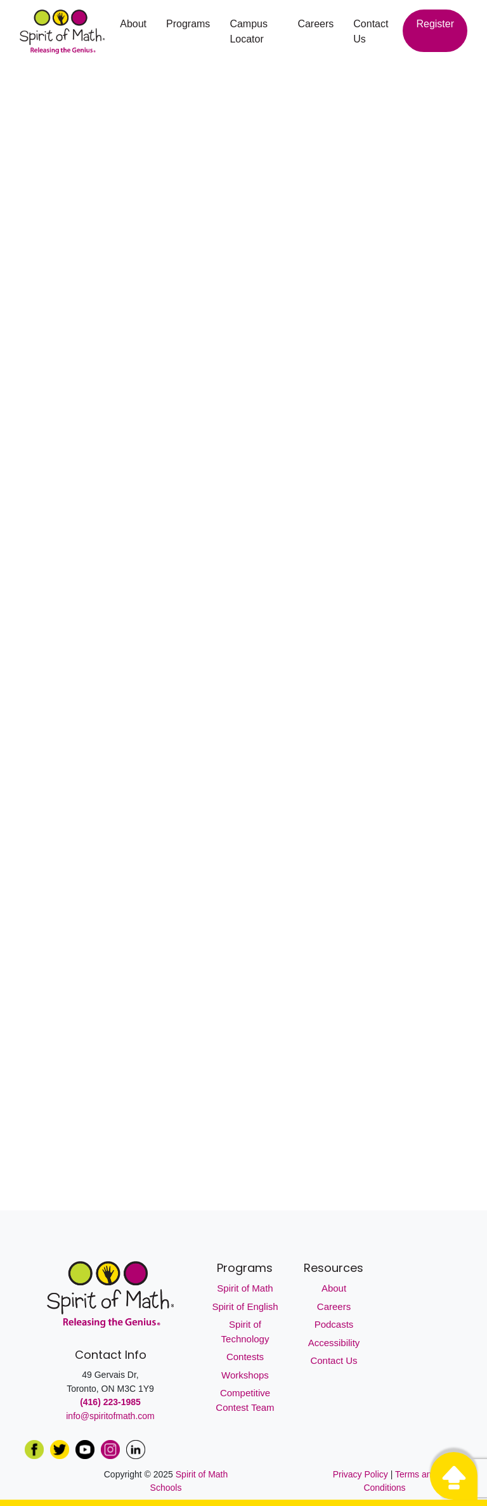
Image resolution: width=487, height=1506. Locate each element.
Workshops (245, 1375)
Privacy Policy (362, 1474)
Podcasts (334, 1324)
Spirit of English (245, 1306)
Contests (245, 1356)
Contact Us (370, 31)
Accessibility (334, 1342)
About (133, 23)
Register (435, 23)
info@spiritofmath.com (110, 1416)
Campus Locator (249, 31)
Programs (188, 23)
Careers (315, 23)
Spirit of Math (245, 1288)
